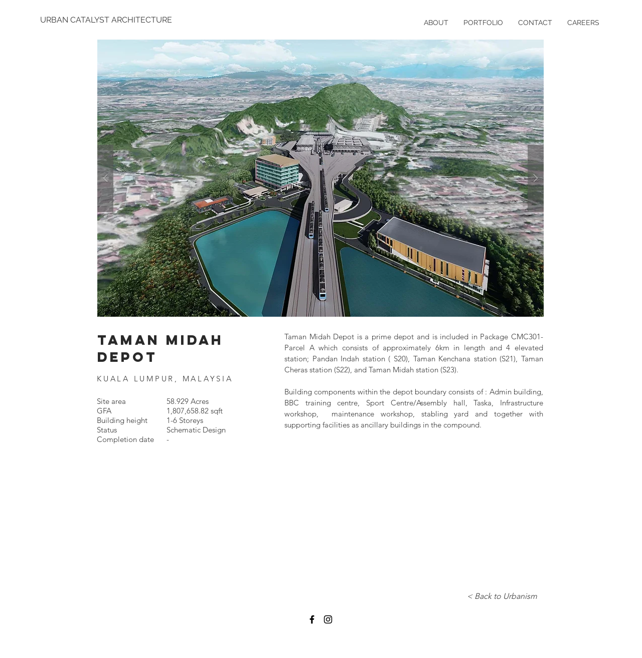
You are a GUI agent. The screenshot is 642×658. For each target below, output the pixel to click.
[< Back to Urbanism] (502, 596)
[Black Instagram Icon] (328, 619)
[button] (320, 178)
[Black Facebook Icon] (311, 619)
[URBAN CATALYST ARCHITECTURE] (107, 20)
